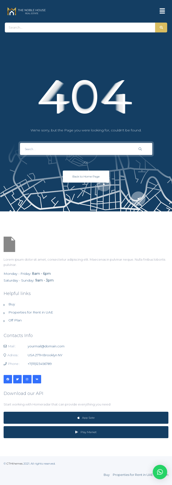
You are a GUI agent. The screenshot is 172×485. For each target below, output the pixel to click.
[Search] (80, 27)
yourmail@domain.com (46, 346)
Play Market (86, 432)
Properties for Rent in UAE (30, 312)
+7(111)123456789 (40, 364)
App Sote (86, 417)
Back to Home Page (86, 176)
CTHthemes (14, 463)
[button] (162, 11)
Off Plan (15, 320)
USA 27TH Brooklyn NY (45, 355)
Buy (11, 304)
